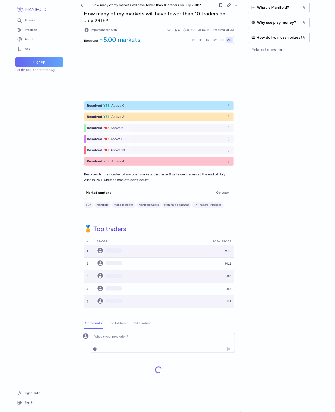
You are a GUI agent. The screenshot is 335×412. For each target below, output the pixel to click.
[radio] (193, 40)
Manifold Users (148, 205)
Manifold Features (176, 205)
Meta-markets (123, 205)
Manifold (102, 205)
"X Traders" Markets (208, 205)
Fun (88, 205)
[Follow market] (220, 5)
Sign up (39, 62)
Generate (222, 192)
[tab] (93, 323)
